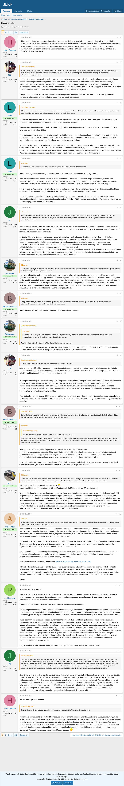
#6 (120, 260)
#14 (120, 651)
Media (29, 11)
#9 (120, 355)
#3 (120, 102)
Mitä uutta (18, 11)
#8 (120, 321)
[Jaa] (117, 37)
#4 (120, 158)
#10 (120, 407)
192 (16, 32)
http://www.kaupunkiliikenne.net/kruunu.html (73, 562)
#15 (120, 696)
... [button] (11, 32)
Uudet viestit (5, 15)
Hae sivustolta (17, 15)
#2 (120, 62)
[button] (24, 11)
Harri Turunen (8, 27)
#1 (120, 37)
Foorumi (6, 11)
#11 (120, 470)
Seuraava (23, 32)
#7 (120, 293)
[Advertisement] (62, 756)
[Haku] (118, 11)
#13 (120, 585)
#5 (120, 207)
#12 (120, 514)
